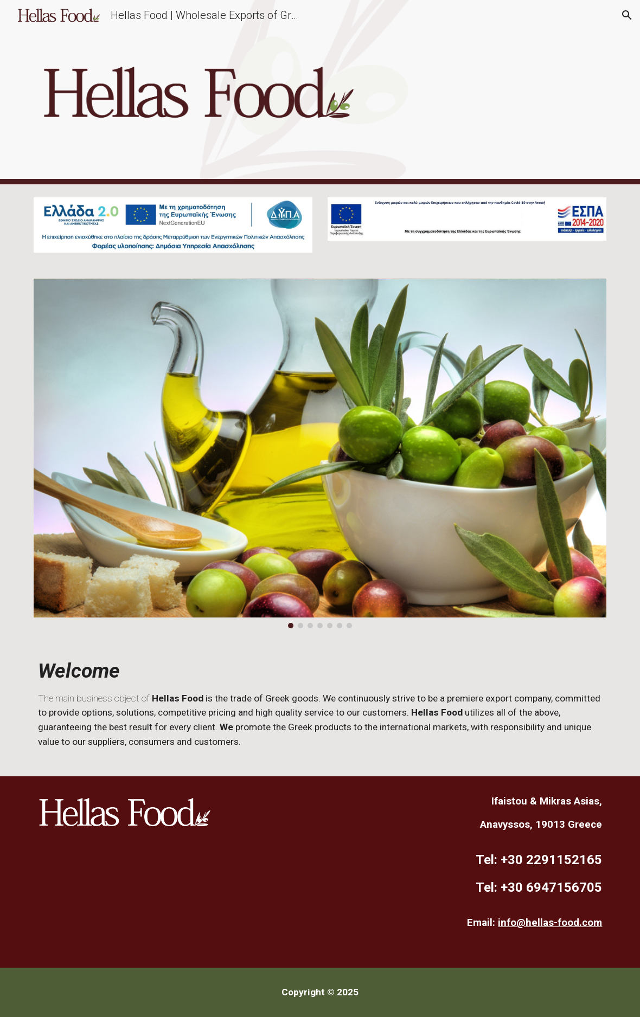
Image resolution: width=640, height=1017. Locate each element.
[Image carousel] (320, 454)
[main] (320, 708)
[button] (627, 15)
